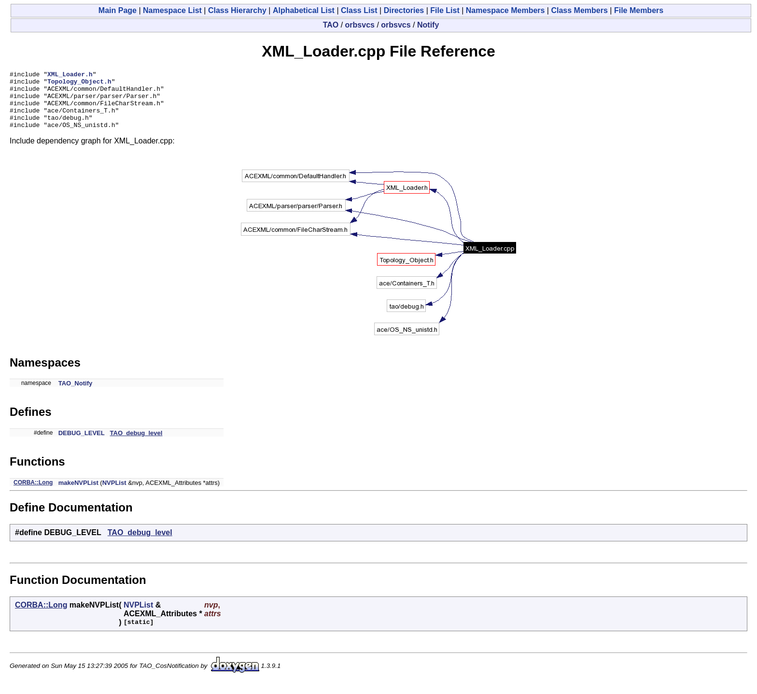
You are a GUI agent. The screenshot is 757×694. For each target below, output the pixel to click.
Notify (428, 25)
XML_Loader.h (70, 75)
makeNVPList (78, 494)
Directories (404, 10)
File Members (638, 10)
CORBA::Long (33, 494)
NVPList (114, 494)
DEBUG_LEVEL (81, 444)
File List (444, 10)
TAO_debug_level (136, 444)
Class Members (579, 10)
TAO (331, 25)
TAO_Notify (75, 394)
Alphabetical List (304, 10)
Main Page (117, 10)
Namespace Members (505, 10)
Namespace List (172, 10)
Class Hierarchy (237, 10)
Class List (359, 10)
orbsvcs (360, 25)
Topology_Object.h (79, 84)
